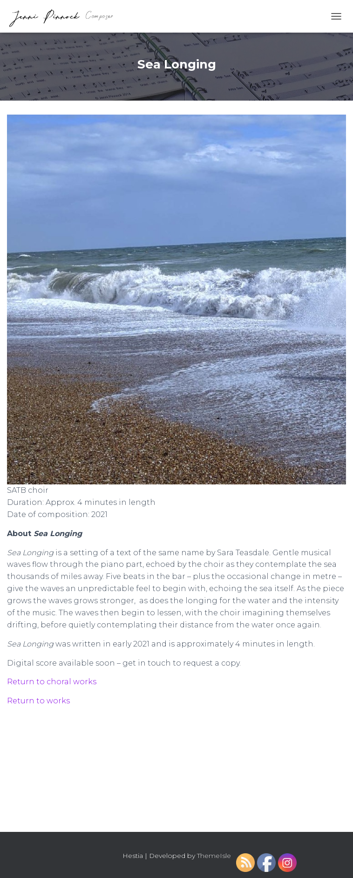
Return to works (38, 700)
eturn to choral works (54, 681)
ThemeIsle (214, 855)
